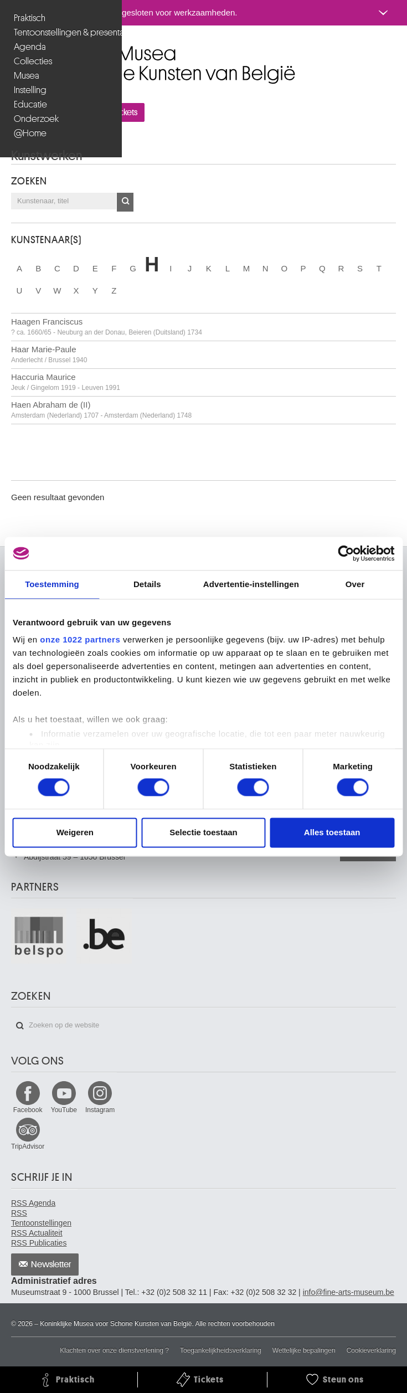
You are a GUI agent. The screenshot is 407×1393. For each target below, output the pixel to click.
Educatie (30, 104)
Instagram (100, 1110)
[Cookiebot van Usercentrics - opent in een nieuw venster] (345, 553)
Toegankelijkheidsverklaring (220, 1350)
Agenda (30, 47)
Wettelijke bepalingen (304, 1350)
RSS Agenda (33, 1203)
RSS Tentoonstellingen (41, 1218)
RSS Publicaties (38, 1242)
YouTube (64, 1110)
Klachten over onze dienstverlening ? (114, 1350)
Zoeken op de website (20, 1025)
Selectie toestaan (203, 832)
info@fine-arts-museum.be (348, 1292)
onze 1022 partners (80, 639)
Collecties (33, 61)
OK (125, 202)
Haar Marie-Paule (49, 354)
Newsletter (51, 1264)
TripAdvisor (27, 1146)
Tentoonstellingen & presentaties (62, 32)
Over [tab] (355, 584)
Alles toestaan (332, 832)
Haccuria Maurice (65, 382)
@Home (30, 133)
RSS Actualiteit (37, 1232)
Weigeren (75, 832)
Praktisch (29, 18)
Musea (26, 75)
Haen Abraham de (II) (101, 409)
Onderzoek (36, 119)
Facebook (28, 1110)
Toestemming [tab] (52, 584)
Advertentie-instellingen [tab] (251, 584)
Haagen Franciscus (106, 326)
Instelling (30, 90)
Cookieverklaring (371, 1350)
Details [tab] (147, 584)
